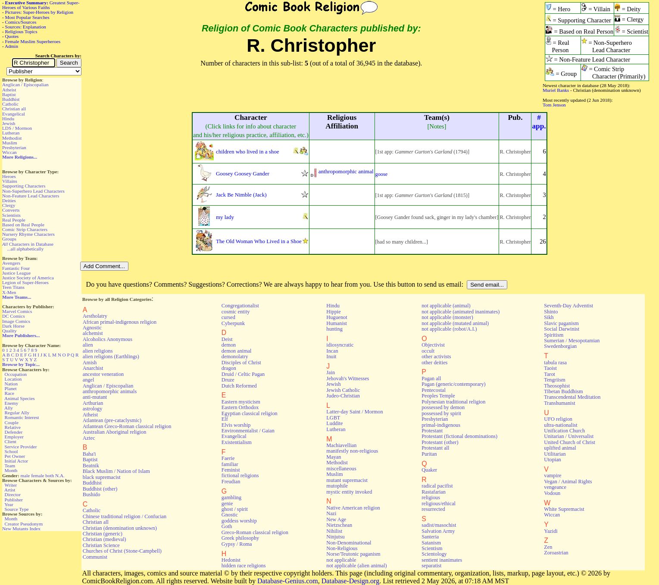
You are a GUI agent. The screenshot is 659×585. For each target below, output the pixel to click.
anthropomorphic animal (346, 171)
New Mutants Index (21, 528)
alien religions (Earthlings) (111, 357)
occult (428, 351)
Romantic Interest (22, 417)
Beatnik (91, 466)
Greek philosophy (240, 538)
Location (13, 379)
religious (431, 497)
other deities (434, 363)
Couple (12, 422)
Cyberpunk (233, 323)
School (11, 451)
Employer (14, 436)
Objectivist (433, 345)
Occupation (16, 374)
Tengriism (554, 380)
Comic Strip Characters (24, 229)
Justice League (16, 272)
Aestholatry (95, 316)
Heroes (9, 176)
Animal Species (19, 398)
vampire (552, 475)
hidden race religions (244, 566)
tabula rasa (555, 363)
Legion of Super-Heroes (25, 282)
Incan (332, 351)
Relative (13, 427)
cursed (228, 317)
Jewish (8, 123)
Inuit (331, 357)
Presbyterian (14, 147)
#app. (539, 121)
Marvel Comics (17, 311)
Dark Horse (13, 325)
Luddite (334, 423)
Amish (90, 363)
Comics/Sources (21, 22)
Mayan (333, 457)
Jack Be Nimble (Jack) (241, 194)
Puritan (429, 454)
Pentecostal (434, 390)
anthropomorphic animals (110, 391)
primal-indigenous (441, 425)
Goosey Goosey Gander (242, 173)
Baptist (9, 94)
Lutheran (10, 132)
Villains (9, 181)
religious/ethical (439, 504)
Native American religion (353, 508)
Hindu (8, 118)
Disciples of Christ (241, 363)
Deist (227, 339)
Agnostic (92, 328)
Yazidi (550, 531)
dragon (229, 368)
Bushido (91, 494)
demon (229, 345)
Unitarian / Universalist (568, 436)
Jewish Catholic (343, 390)
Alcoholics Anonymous (107, 339)
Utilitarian (554, 454)
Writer (10, 485)
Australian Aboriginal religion (114, 432)
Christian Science (101, 545)
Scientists (11, 215)
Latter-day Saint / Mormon (354, 412)
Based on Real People (23, 224)
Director (13, 494)
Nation (11, 383)
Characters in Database (27, 244)
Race (9, 393)
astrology (93, 409)
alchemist (93, 333)
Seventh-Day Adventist (568, 306)
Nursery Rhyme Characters (28, 234)
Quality (9, 330)
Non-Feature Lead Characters (30, 195)
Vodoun (552, 493)
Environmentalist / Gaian (248, 431)
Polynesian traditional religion (453, 402)
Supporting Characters (23, 185)
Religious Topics (21, 31)
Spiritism (553, 335)
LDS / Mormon (17, 128)
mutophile (337, 486)
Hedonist (231, 560)
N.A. (60, 475)
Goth (227, 526)
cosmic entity (236, 312)
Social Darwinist (561, 329)
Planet (11, 388)
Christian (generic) (102, 534)
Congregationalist (240, 306)
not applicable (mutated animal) (455, 323)
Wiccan (9, 152)
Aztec (89, 438)
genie (227, 504)
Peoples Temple (438, 396)
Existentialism (237, 442)
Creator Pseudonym (24, 523)
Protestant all (435, 448)
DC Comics (13, 316)
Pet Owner (15, 456)
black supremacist (102, 477)
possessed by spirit (441, 413)
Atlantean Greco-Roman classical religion (127, 426)
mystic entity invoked (349, 492)
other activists (436, 357)
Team (9, 465)
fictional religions (240, 475)
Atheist (9, 89)
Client (10, 441)
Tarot (549, 374)
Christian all (14, 108)
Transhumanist (559, 403)
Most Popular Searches (27, 17)
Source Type (17, 509)
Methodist (12, 138)
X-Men (9, 292)
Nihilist (334, 531)
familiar (230, 464)
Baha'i (89, 454)
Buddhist (10, 99)
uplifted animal (560, 448)
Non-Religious (341, 548)
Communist (95, 557)
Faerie (228, 458)
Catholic (10, 103)
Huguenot (336, 317)
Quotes (12, 36)
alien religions (98, 351)
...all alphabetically (25, 248)
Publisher (14, 499)
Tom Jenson (554, 104)
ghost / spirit (235, 509)
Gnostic (230, 515)
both (49, 475)
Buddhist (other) (100, 489)
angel (88, 380)
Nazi (331, 513)
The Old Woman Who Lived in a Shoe (259, 241)
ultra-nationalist (560, 425)
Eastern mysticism (241, 402)
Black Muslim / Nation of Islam (116, 471)
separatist (431, 566)
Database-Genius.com (287, 581)
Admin (11, 46)
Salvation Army (438, 531)
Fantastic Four (16, 268)
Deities (9, 200)
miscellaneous (341, 469)
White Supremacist (564, 509)
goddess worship (239, 521)
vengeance (555, 487)
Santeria (430, 537)
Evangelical (13, 113)
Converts (10, 210)
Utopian (552, 460)
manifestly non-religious (352, 451)
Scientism (432, 548)
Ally (8, 407)
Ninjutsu (335, 537)
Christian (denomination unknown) (120, 528)
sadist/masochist (439, 525)
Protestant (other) (440, 442)
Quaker (429, 470)
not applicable (341, 560)
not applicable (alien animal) (356, 566)
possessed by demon (443, 407)
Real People (13, 219)
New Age (336, 519)
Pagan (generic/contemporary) (453, 384)
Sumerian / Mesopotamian (572, 341)
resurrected (433, 509)
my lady (225, 217)
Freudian (231, 482)
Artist (9, 489)
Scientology (434, 554)
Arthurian (93, 403)
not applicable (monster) (447, 317)
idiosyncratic (339, 345)
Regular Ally (17, 412)
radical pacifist (437, 486)
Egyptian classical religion (250, 413)
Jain (330, 372)
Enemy (12, 403)
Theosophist (557, 386)
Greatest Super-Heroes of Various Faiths (40, 5)
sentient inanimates (442, 560)
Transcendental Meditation (572, 397)
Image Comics (16, 321)
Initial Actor (16, 460)
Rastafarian (434, 492)
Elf (225, 419)
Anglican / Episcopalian (25, 84)
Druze (228, 380)
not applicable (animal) (446, 306)
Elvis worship (236, 425)
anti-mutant (95, 397)
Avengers (11, 263)
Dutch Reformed (239, 386)
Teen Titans (13, 287)
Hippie (333, 312)
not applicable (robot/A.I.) (449, 329)
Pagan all (431, 378)
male (25, 475)
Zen (548, 547)
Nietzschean (339, 525)
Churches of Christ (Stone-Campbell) (122, 551)
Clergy (8, 205)
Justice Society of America (28, 277)
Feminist (231, 470)
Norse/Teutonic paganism (353, 554)
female (37, 475)
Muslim (9, 142)
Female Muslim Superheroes (33, 41)
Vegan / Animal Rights (568, 482)
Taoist (550, 368)
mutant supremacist (346, 480)
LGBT (333, 418)
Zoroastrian (556, 553)
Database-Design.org (350, 581)
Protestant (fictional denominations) (459, 436)
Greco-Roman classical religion (255, 532)
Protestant (432, 431)
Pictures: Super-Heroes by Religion (39, 12)
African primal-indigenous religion (119, 322)
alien (88, 345)
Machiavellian (341, 445)
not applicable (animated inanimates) (461, 312)
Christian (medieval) (104, 539)
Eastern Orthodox (240, 407)
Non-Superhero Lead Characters (33, 191)
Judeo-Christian (342, 396)
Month (11, 470)
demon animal (237, 351)
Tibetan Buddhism (563, 391)
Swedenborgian (560, 346)
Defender (14, 432)
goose (381, 174)
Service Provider (21, 446)
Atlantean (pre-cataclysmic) (112, 420)
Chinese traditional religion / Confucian (124, 516)
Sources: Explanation (25, 26)
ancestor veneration (103, 374)
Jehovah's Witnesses (347, 378)
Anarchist (93, 368)
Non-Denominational (348, 543)
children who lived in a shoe (247, 151)
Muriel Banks (556, 90)
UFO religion (558, 419)
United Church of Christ (569, 442)
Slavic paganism (561, 323)
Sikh (548, 317)
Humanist (336, 323)
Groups (9, 238)
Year (8, 504)
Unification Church (564, 431)
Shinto (551, 312)
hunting (334, 329)
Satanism (431, 543)
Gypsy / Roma (237, 544)
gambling (231, 497)
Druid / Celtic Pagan (243, 374)
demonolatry (235, 357)
